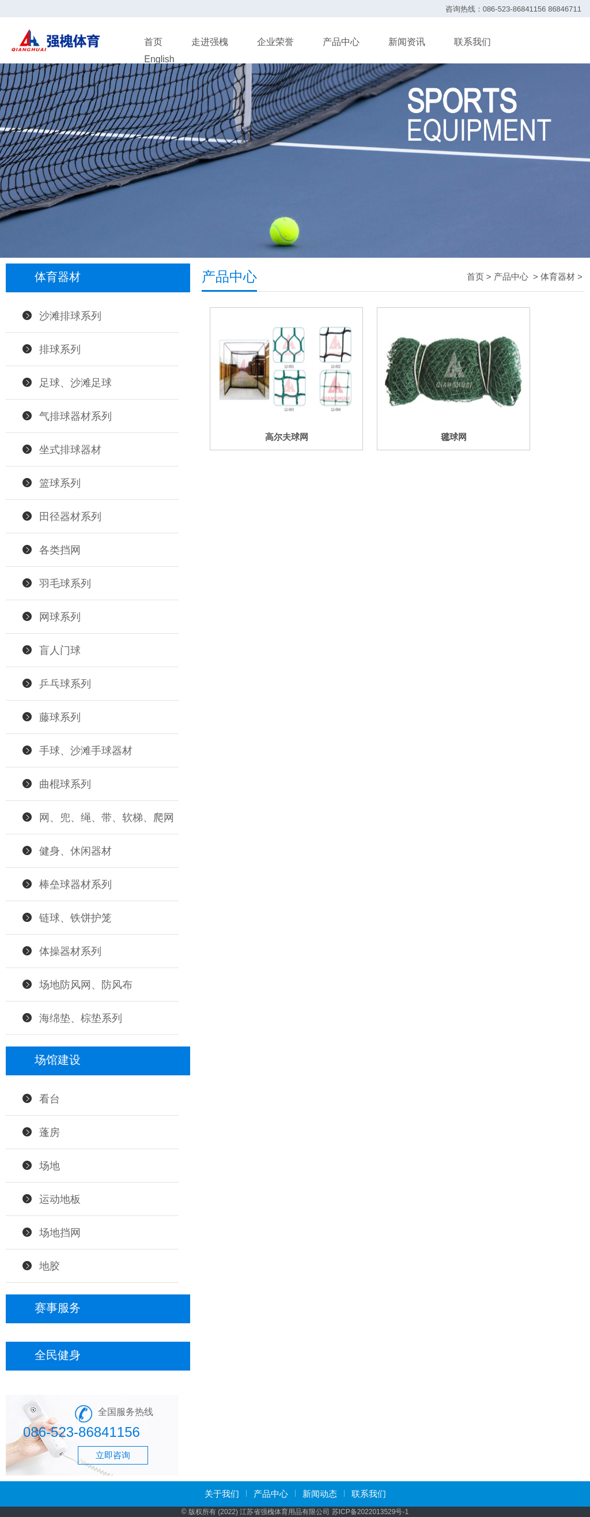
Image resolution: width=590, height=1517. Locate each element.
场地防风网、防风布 (86, 985)
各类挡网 (60, 550)
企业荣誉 (275, 42)
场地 (49, 1166)
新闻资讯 (406, 42)
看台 (49, 1099)
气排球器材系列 (75, 416)
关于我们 (222, 1494)
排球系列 (60, 349)
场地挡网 (60, 1233)
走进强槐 (209, 42)
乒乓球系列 (65, 684)
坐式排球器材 (70, 450)
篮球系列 (60, 483)
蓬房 (49, 1132)
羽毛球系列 (65, 583)
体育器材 (557, 276)
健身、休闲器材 (75, 851)
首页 (153, 42)
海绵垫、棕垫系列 (80, 1018)
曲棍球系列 (65, 784)
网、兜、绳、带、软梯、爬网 (106, 817)
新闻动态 (319, 1494)
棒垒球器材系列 (75, 884)
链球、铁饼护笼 (75, 918)
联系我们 (472, 42)
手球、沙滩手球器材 (86, 750)
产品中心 (341, 42)
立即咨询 (113, 1455)
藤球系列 (60, 717)
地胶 (49, 1266)
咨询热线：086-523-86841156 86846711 (513, 9)
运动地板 (60, 1199)
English (159, 59)
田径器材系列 (70, 516)
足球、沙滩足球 (75, 383)
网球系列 (60, 617)
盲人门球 (60, 650)
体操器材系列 (70, 951)
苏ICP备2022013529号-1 (370, 1512)
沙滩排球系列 (70, 316)
